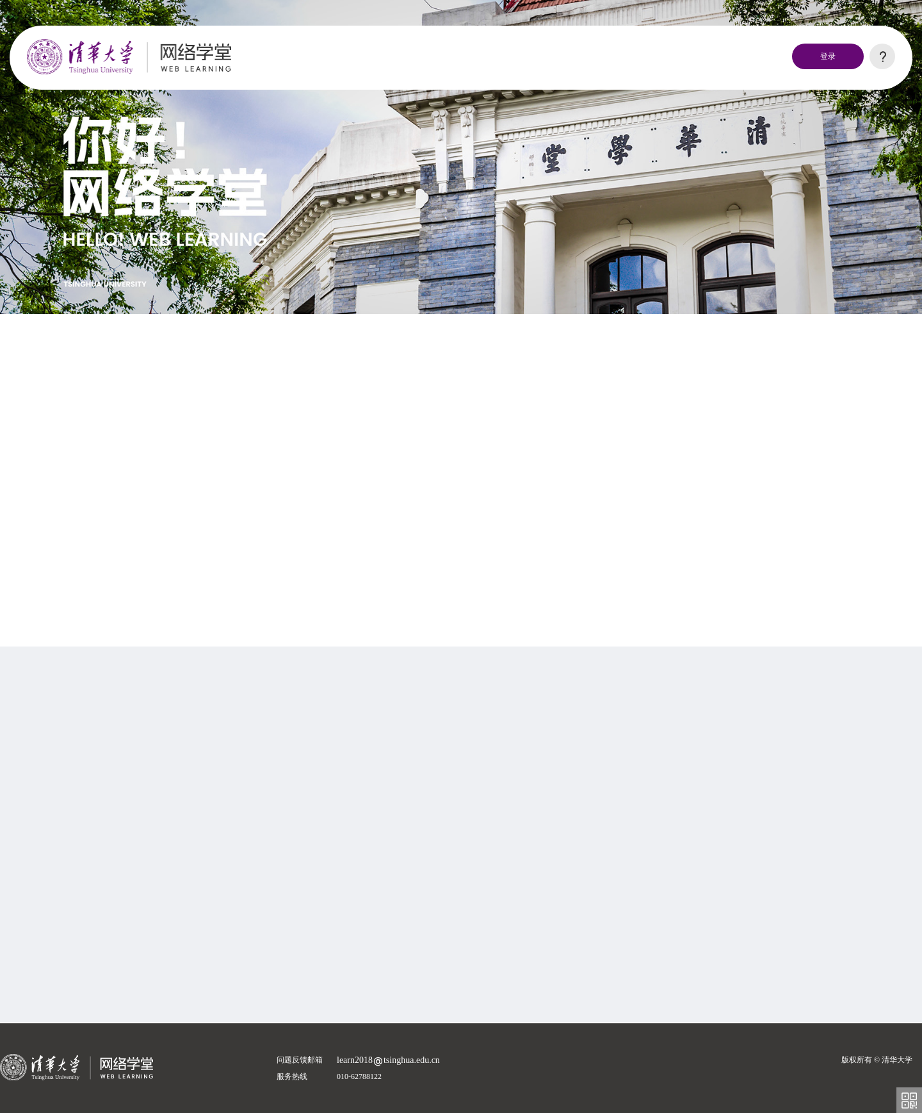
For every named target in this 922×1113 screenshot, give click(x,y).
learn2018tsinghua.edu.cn (388, 1060)
